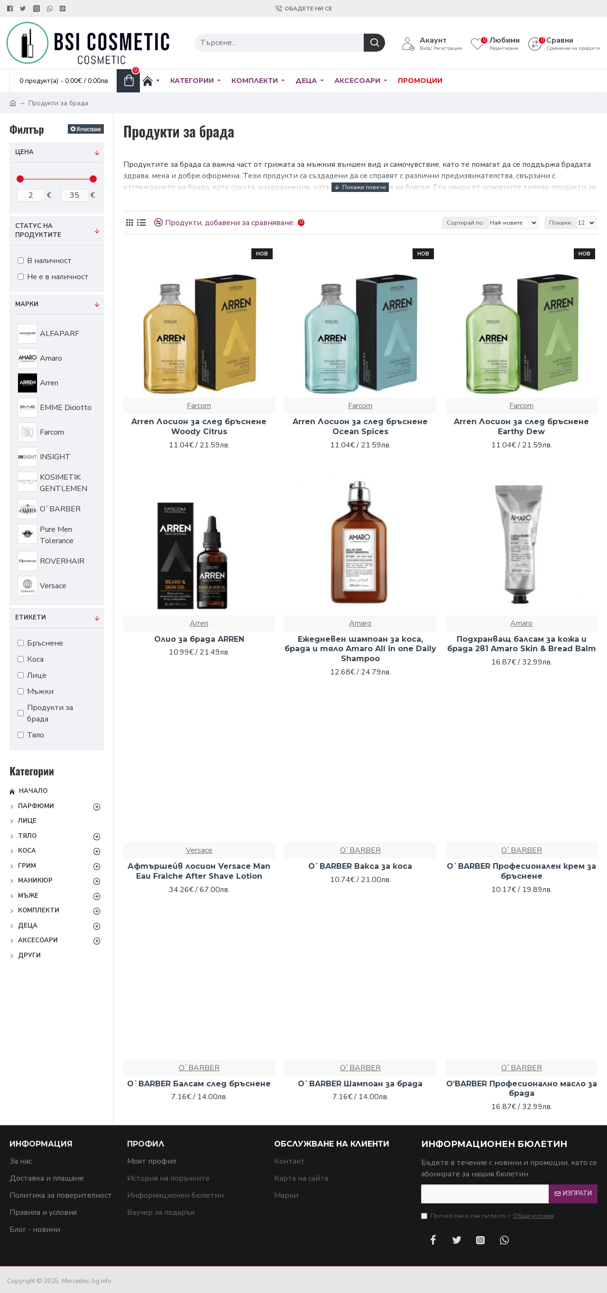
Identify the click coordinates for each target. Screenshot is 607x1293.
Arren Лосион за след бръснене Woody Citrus (199, 426)
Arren (199, 623)
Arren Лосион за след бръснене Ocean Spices (360, 426)
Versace (199, 850)
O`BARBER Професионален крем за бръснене (521, 871)
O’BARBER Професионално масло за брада (521, 1088)
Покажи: (560, 223)
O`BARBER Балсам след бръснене (199, 1083)
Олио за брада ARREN (199, 639)
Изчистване (89, 129)
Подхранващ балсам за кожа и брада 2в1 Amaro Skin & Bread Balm (521, 644)
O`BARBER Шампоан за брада (360, 1083)
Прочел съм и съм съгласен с (488, 1215)
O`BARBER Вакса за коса (360, 866)
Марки (26, 304)
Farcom (199, 406)
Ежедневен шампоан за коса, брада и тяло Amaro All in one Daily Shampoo (360, 649)
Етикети (30, 617)
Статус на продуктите (38, 231)
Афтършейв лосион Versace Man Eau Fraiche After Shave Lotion (199, 871)
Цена (24, 152)
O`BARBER (360, 850)
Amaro (360, 623)
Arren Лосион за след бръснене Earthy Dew (521, 426)
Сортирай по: (465, 223)
